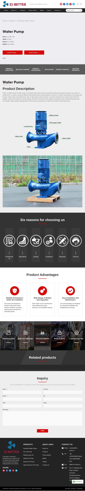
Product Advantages (35, 69)
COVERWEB (79, 489)
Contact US (67, 445)
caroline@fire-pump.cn (40, 4)
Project (49, 10)
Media (41, 10)
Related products (76, 69)
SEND (42, 431)
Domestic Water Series (25, 21)
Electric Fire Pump (28, 462)
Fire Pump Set (27, 452)
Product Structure (9, 69)
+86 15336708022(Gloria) (75, 455)
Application (49, 69)
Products (22, 10)
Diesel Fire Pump (28, 458)
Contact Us (45, 465)
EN (78, 4)
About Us (14, 10)
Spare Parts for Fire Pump (31, 465)
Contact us (57, 10)
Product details (62, 69)
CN (81, 4)
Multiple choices (22, 69)
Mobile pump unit (28, 455)
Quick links (47, 445)
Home (6, 10)
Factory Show (32, 10)
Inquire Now (12, 52)
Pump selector (46, 455)
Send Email (34, 52)
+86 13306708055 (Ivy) (74, 460)
